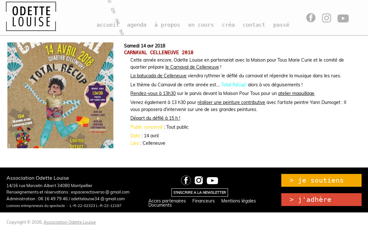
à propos (167, 24)
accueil (108, 24)
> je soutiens (317, 180)
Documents (160, 205)
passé (281, 24)
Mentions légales (238, 201)
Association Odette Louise (70, 222)
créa (228, 24)
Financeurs (203, 201)
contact (254, 24)
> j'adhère (310, 199)
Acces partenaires (167, 201)
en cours (201, 24)
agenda (136, 24)
